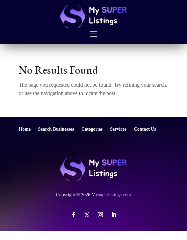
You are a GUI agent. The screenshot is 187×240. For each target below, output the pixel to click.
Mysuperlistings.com (111, 194)
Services (118, 129)
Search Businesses (56, 129)
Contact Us (145, 129)
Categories (92, 129)
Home (25, 129)
